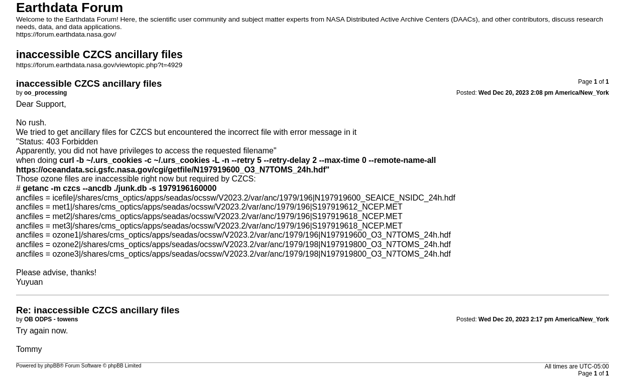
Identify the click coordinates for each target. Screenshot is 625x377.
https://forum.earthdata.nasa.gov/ (66, 34)
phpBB (52, 365)
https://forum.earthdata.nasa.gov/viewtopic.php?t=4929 (99, 65)
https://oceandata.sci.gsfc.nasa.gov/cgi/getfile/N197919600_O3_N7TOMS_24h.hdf (171, 169)
